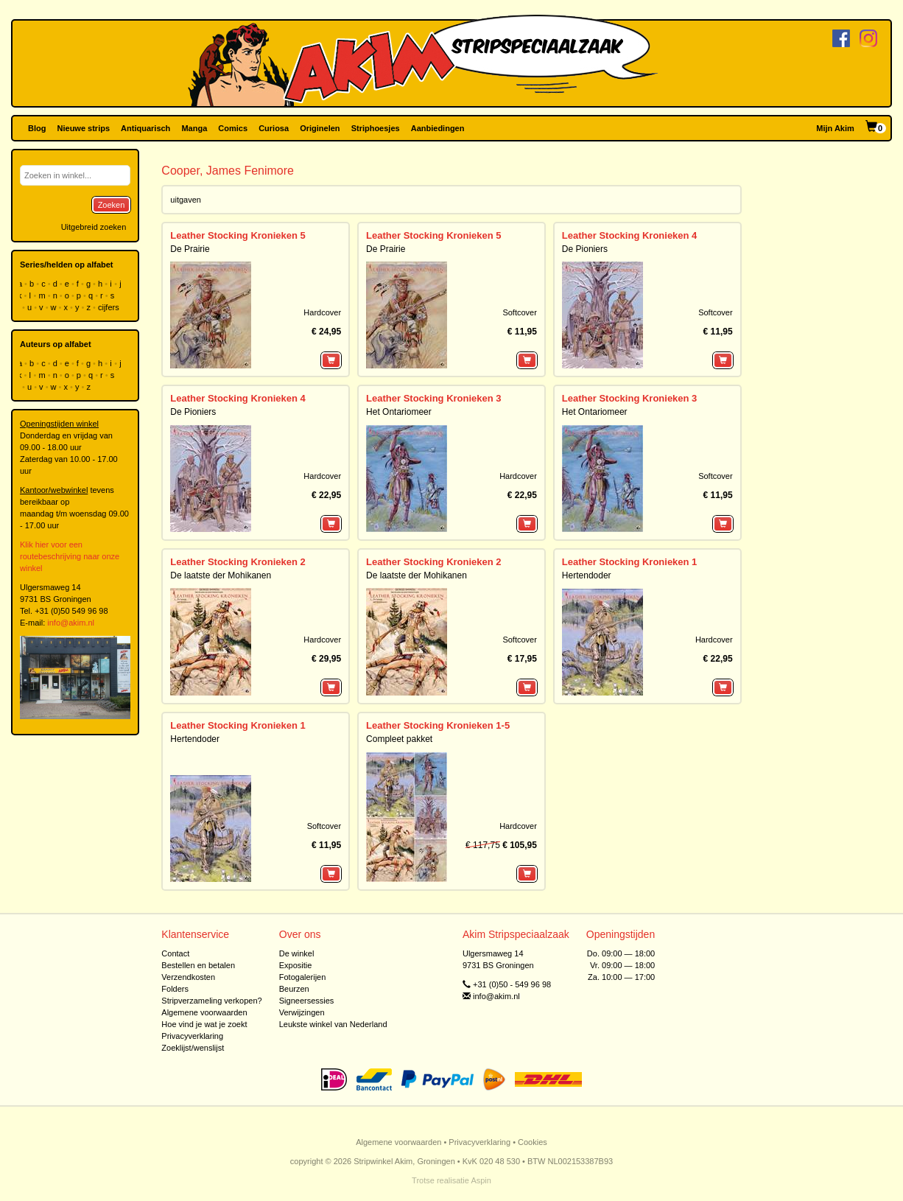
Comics (232, 128)
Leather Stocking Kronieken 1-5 (438, 725)
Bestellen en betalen (198, 965)
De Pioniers (585, 249)
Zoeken (111, 204)
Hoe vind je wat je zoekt (204, 1024)
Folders (175, 988)
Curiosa (274, 128)
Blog (37, 128)
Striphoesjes (375, 128)
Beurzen (294, 988)
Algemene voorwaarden (204, 1012)
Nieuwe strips (83, 128)
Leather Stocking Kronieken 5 (238, 235)
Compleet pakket (399, 739)
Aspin (481, 1180)
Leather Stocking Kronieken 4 (630, 235)
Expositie (295, 965)
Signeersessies (306, 1000)
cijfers (109, 307)
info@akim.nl (70, 622)
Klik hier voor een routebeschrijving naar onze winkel (69, 556)
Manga (194, 128)
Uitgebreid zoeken (94, 227)
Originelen (320, 128)
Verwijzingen (302, 1012)
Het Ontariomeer (399, 412)
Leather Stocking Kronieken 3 (434, 398)
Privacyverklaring (192, 1036)
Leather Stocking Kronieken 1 (630, 561)
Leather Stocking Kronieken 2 (238, 561)
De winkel (297, 953)
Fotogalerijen (302, 977)
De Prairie (189, 249)
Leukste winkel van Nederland (333, 1024)
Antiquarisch (145, 128)
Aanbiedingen (438, 128)
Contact (175, 953)
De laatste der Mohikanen (220, 575)
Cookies (532, 1142)
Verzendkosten (188, 977)
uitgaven (185, 199)
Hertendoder (586, 575)
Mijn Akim (835, 128)
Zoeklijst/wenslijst (192, 1047)
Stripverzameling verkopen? (211, 1000)
